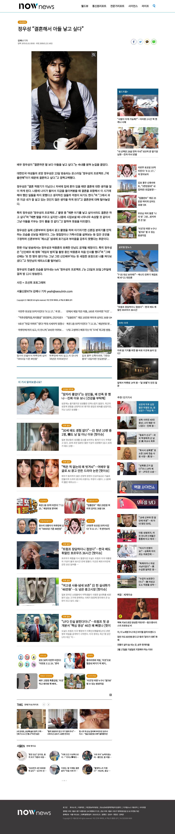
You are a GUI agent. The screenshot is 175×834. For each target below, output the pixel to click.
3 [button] (66, 780)
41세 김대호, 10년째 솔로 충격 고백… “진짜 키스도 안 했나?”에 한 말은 (29, 732)
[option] (30, 723)
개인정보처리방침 (92, 807)
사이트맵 (143, 807)
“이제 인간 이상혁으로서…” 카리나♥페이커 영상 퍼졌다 (70, 757)
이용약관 (81, 807)
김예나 (21, 40)
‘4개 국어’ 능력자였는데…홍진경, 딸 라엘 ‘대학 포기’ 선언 (102, 757)
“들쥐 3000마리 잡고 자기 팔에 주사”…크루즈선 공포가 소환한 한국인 (62, 732)
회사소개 (73, 807)
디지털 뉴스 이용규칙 (130, 807)
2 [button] (64, 780)
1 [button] (62, 780)
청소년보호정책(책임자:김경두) (110, 807)
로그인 (65, 807)
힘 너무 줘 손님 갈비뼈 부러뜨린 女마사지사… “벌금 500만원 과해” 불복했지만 (94, 732)
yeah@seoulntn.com (59, 291)
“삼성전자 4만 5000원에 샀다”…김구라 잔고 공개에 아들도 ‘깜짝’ (37, 771)
